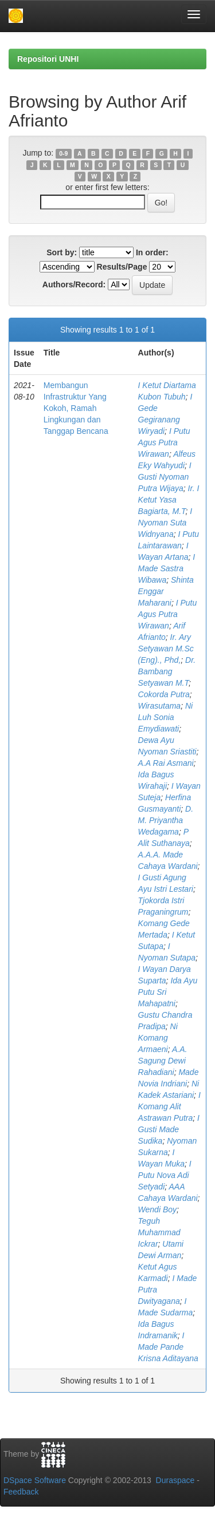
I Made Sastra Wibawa (167, 568)
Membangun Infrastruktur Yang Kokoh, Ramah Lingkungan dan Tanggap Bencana (76, 408)
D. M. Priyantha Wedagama (165, 820)
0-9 (63, 153)
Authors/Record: (73, 284)
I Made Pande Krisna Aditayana (168, 1347)
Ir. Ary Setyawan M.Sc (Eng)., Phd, (166, 648)
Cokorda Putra (164, 694)
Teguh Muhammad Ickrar (159, 1232)
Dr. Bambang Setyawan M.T (167, 671)
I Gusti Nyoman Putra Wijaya (164, 477)
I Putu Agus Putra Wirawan (164, 442)
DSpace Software (34, 1480)
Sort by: (61, 252)
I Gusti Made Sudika (169, 1129)
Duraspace (175, 1480)
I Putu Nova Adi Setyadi (164, 1175)
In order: (152, 252)
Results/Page (122, 266)
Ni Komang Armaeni (158, 1038)
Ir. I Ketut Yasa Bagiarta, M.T (169, 500)
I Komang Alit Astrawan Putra (169, 1106)
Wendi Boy (157, 1209)
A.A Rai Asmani (166, 763)
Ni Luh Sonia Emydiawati (165, 717)
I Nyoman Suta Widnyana (165, 523)
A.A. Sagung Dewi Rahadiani (162, 1061)
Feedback (20, 1491)
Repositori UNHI (48, 59)
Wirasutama (159, 705)
